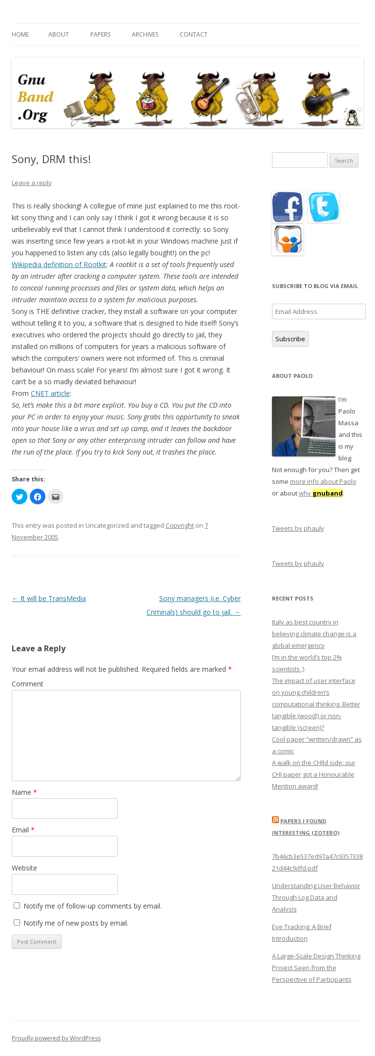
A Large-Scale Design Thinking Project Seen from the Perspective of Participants (316, 968)
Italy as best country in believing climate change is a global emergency (314, 634)
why (321, 493)
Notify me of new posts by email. (75, 923)
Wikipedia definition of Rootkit (59, 264)
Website (24, 867)
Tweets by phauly (298, 528)
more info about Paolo (323, 481)
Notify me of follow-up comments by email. (92, 906)
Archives (145, 34)
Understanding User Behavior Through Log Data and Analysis (316, 897)
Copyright (180, 525)
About (58, 34)
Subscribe (290, 338)
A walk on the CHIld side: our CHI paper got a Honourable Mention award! (313, 774)
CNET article (50, 393)
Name (24, 792)
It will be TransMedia (49, 598)
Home (20, 34)
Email (23, 829)
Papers (100, 34)
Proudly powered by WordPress (56, 1038)
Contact (194, 34)
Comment (27, 683)
